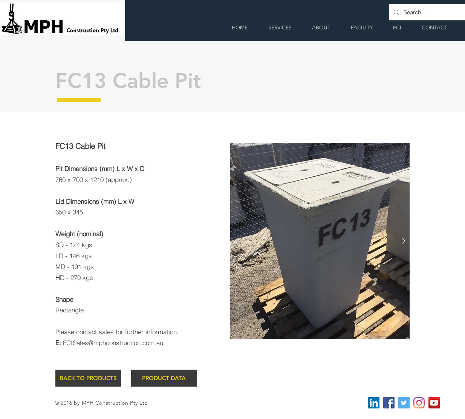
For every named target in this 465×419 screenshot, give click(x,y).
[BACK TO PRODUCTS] (88, 378)
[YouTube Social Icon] (434, 402)
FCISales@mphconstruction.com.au (113, 343)
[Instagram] (419, 402)
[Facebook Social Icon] (389, 402)
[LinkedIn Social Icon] (373, 402)
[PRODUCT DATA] (164, 378)
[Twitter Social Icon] (404, 402)
